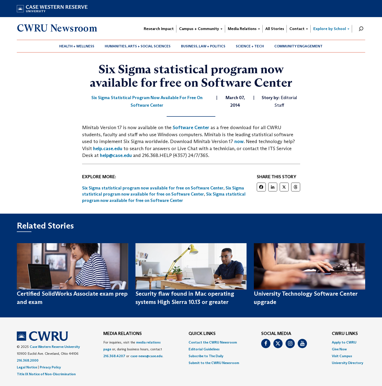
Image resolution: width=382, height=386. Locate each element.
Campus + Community (200, 28)
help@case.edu (116, 155)
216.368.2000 (27, 360)
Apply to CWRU (344, 342)
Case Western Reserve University (55, 346)
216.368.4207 (114, 356)
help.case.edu (107, 148)
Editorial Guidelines (204, 349)
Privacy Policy (50, 367)
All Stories (274, 28)
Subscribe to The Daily (206, 356)
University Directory (347, 363)
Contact (298, 28)
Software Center (191, 127)
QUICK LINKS (202, 333)
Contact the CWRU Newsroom (213, 342)
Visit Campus (342, 356)
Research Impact (159, 28)
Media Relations (244, 28)
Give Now (339, 349)
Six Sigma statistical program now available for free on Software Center (152, 188)
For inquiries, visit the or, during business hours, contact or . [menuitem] (133, 349)
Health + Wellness (76, 46)
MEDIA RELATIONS (122, 333)
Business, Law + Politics (203, 46)
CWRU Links (345, 333)
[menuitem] (77, 46)
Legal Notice (27, 367)
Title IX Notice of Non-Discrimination (46, 374)
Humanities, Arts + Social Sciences (138, 46)
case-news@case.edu (146, 356)
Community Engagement (298, 46)
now (239, 141)
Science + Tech (250, 46)
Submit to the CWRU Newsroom (214, 363)
